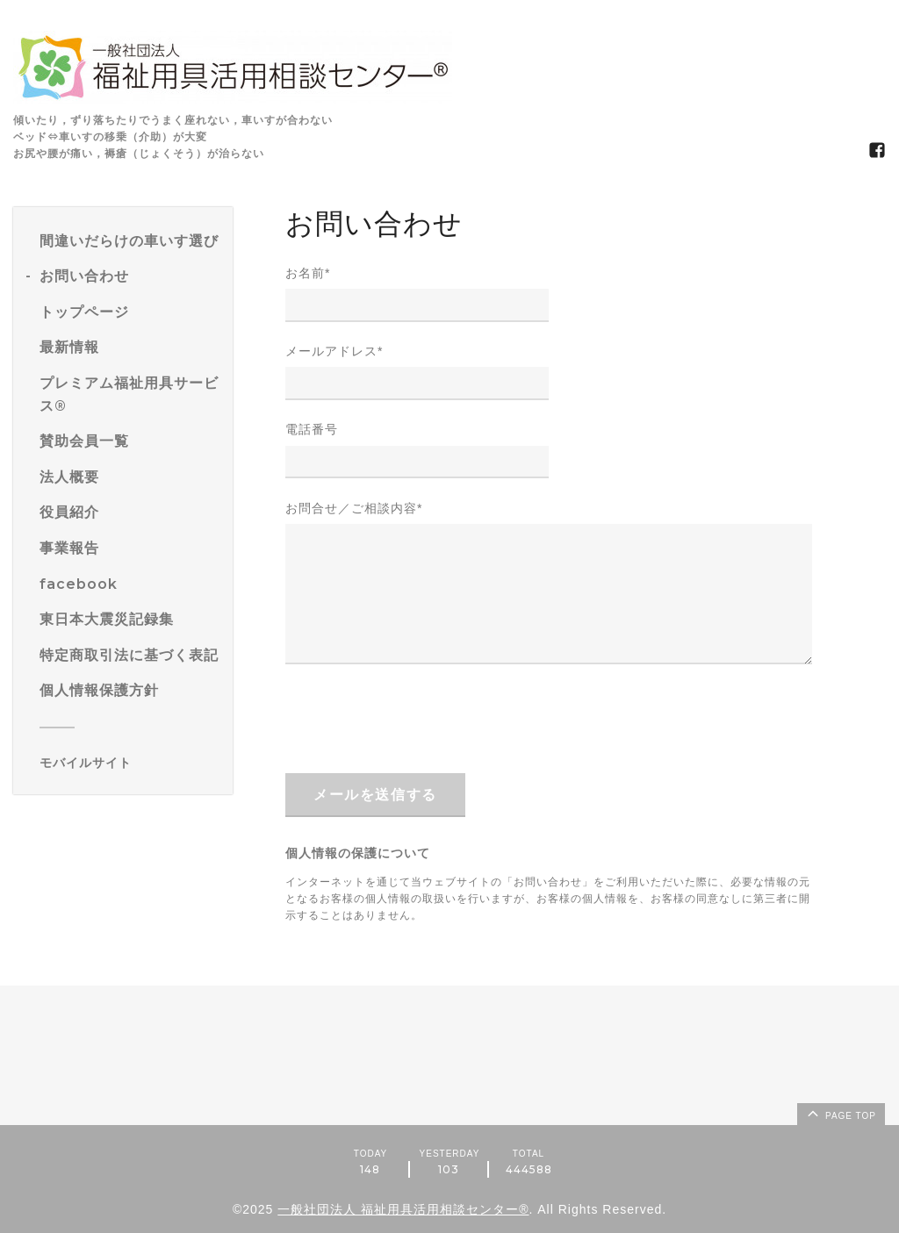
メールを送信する (375, 794)
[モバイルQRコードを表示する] (129, 762)
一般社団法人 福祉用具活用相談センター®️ (403, 1209)
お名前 (307, 273)
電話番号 (311, 429)
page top (840, 1113)
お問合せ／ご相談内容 (353, 508)
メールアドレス (334, 351)
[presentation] (418, 718)
